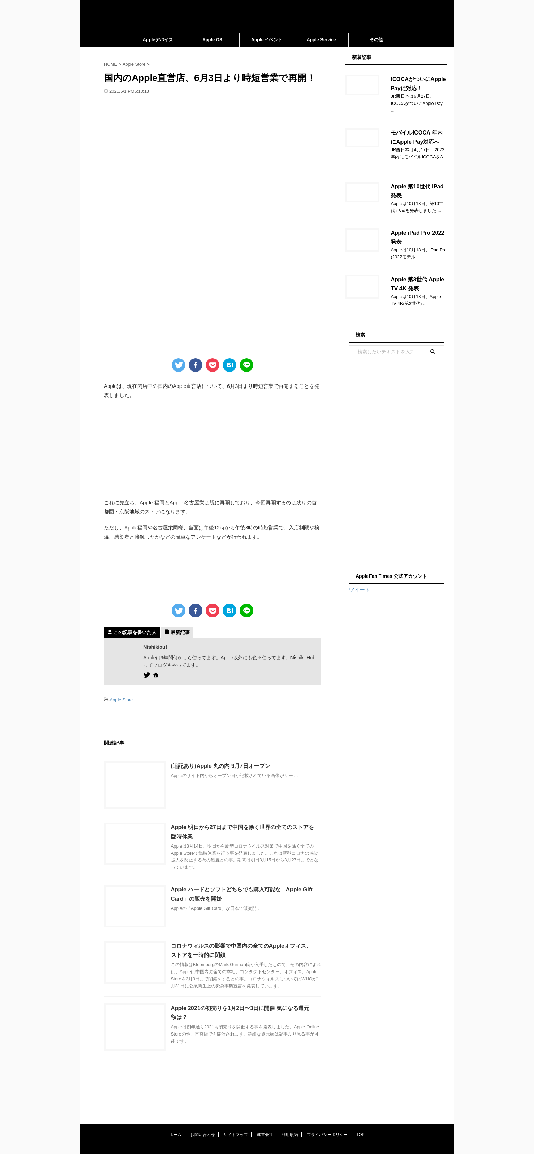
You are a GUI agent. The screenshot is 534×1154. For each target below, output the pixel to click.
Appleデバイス (158, 39)
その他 (376, 39)
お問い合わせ (202, 1105)
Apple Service (321, 39)
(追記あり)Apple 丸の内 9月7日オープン (226, 766)
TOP (360, 1105)
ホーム (175, 1105)
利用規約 (290, 1105)
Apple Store (121, 699)
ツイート (360, 576)
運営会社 (265, 1105)
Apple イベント (267, 39)
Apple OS (212, 39)
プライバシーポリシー (327, 1105)
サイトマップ (235, 1105)
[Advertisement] (212, 449)
